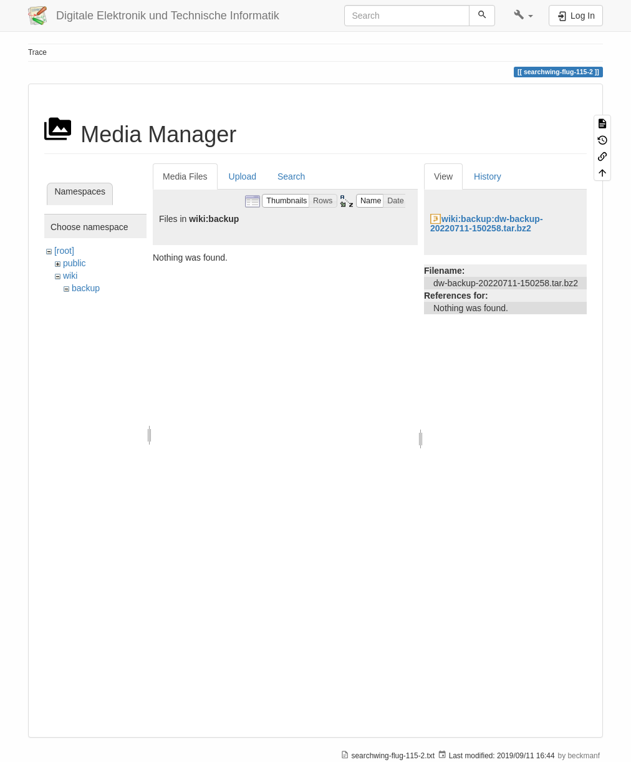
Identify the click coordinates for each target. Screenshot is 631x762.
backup (86, 288)
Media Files (185, 176)
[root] (64, 251)
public (74, 263)
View (443, 176)
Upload (242, 176)
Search (291, 176)
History (487, 176)
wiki (70, 276)
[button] (523, 15)
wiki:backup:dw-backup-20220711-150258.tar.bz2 (486, 223)
